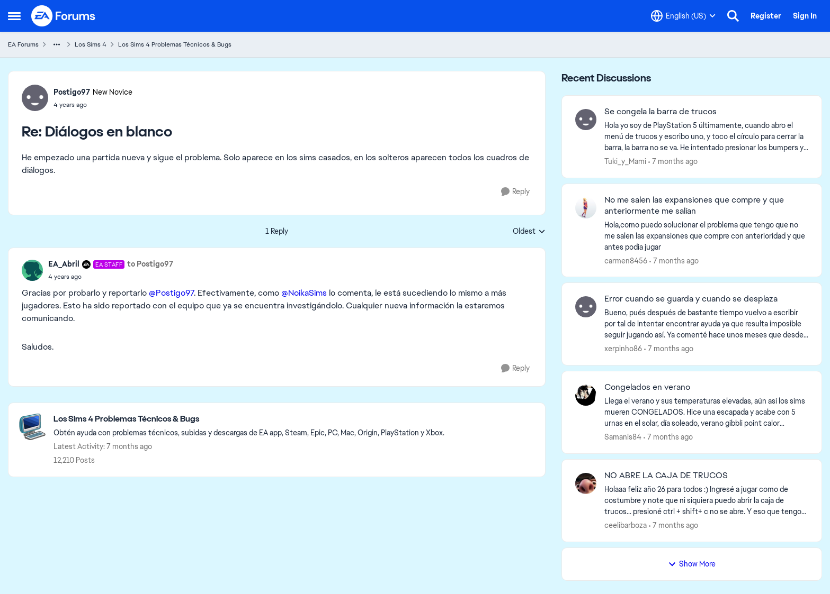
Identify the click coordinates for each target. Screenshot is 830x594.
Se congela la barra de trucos (660, 111)
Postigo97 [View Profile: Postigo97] (71, 92)
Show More (692, 564)
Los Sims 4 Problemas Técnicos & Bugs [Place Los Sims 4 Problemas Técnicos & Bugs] (174, 44)
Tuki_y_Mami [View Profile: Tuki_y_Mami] (625, 161)
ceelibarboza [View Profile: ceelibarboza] (625, 525)
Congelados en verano (647, 387)
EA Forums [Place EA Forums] (23, 44)
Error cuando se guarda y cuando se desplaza (691, 299)
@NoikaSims (304, 292)
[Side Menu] (14, 16)
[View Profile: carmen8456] (585, 207)
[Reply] (515, 192)
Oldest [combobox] (529, 231)
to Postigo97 (150, 264)
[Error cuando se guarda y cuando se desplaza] (706, 324)
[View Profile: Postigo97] (35, 98)
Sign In (805, 16)
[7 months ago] (673, 161)
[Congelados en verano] (706, 412)
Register (766, 16)
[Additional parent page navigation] (56, 44)
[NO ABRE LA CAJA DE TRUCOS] (706, 500)
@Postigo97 (171, 292)
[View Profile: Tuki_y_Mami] (585, 119)
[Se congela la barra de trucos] (706, 136)
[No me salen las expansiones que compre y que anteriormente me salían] (706, 235)
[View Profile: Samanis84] (585, 395)
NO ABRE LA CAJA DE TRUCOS (666, 475)
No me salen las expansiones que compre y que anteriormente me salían (694, 205)
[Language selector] (683, 15)
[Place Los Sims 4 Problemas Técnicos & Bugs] (248, 419)
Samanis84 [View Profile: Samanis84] (622, 437)
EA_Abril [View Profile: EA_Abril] (63, 264)
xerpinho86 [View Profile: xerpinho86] (623, 348)
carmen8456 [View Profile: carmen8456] (625, 260)
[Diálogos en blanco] (92, 104)
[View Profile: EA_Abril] (32, 270)
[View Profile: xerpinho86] (585, 306)
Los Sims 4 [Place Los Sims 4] (90, 44)
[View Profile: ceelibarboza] (585, 483)
